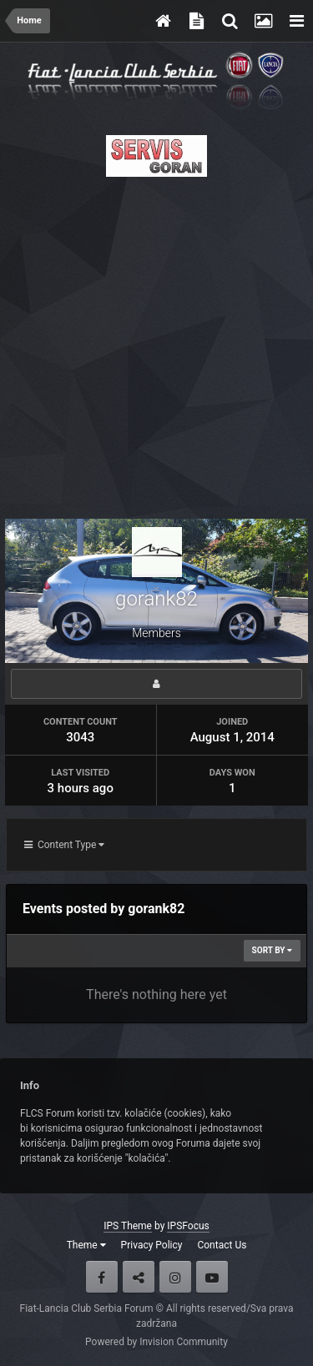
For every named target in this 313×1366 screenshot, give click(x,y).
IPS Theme (127, 1226)
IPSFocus (188, 1226)
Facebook (102, 1277)
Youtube (212, 1277)
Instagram (175, 1277)
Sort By (272, 950)
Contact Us (221, 1245)
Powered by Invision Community (156, 1342)
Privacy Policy (152, 1245)
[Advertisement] (156, 343)
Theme (86, 1245)
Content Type (64, 845)
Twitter (138, 1277)
